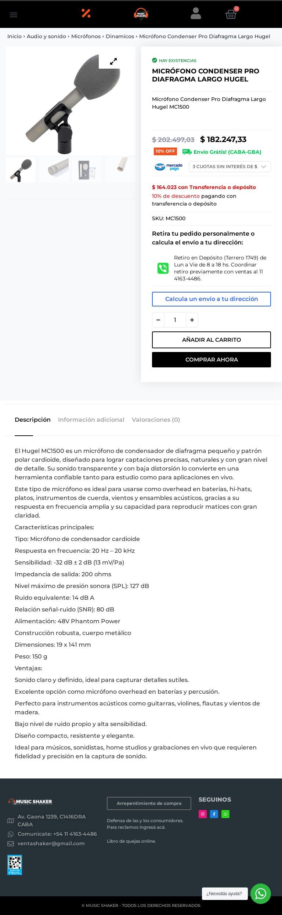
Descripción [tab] (33, 420)
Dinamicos (120, 36)
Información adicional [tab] (91, 420)
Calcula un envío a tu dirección (211, 298)
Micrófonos (86, 36)
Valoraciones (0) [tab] (156, 420)
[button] (13, 14)
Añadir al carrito (211, 339)
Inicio (14, 36)
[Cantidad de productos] (175, 320)
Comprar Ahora (211, 359)
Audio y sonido (46, 36)
